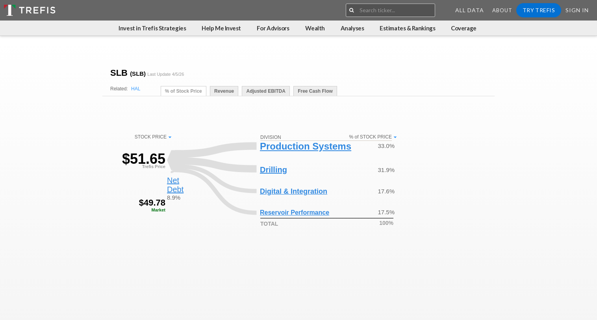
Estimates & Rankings (407, 28)
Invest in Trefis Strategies (152, 28)
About (502, 10)
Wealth (315, 28)
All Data (469, 10)
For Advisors (273, 28)
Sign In (577, 10)
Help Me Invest (221, 28)
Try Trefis (539, 10)
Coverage (463, 28)
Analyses (352, 28)
